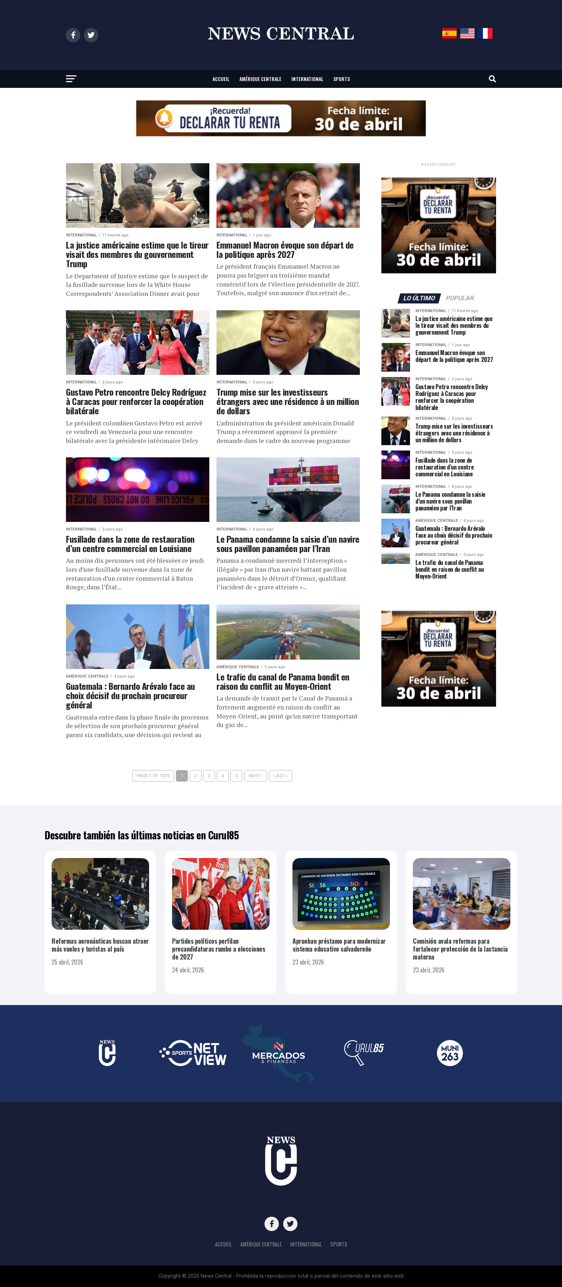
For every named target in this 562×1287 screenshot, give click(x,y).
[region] (281, 118)
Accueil (221, 78)
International (307, 78)
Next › (255, 775)
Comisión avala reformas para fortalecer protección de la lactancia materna (460, 948)
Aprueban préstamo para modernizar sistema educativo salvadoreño (339, 944)
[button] (281, 118)
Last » (280, 775)
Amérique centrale (260, 78)
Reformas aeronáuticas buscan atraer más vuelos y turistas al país (100, 944)
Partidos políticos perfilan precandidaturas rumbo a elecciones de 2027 (218, 948)
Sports (341, 78)
